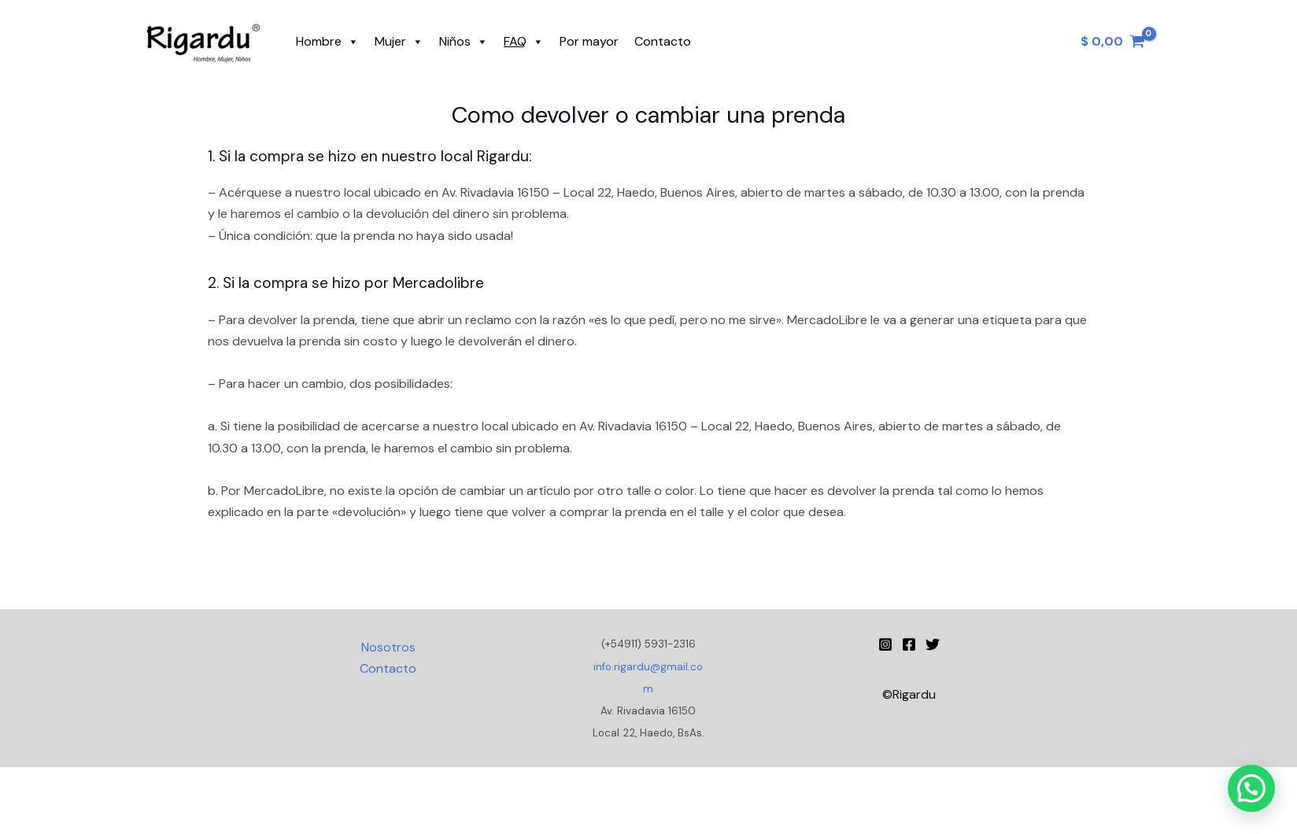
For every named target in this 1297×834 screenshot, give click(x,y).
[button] (1251, 788)
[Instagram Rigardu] (885, 644)
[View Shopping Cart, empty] (1112, 42)
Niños (463, 41)
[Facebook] (909, 644)
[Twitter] (933, 644)
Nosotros (388, 647)
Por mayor (589, 41)
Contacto (662, 41)
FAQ (524, 41)
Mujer (399, 41)
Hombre (327, 41)
